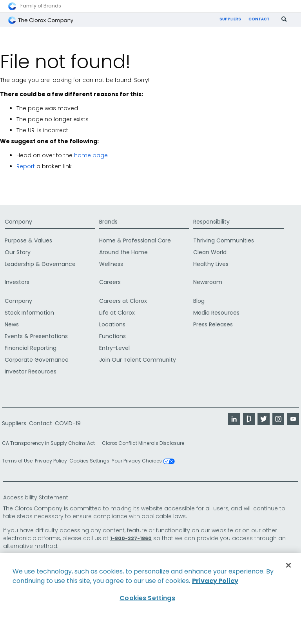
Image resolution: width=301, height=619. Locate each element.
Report (25, 167)
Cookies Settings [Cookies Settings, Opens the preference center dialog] (147, 598)
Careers (110, 282)
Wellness (111, 264)
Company (18, 222)
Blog (199, 301)
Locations (112, 325)
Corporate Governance (37, 360)
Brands (108, 222)
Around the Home (123, 253)
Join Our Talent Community (137, 360)
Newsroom (207, 282)
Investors (17, 282)
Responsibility (211, 222)
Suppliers (230, 19)
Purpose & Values (28, 241)
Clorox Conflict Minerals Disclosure (143, 444)
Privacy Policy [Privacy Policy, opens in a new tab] (215, 580)
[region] (150, 586)
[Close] (288, 565)
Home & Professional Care (135, 241)
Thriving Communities (223, 241)
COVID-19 (68, 424)
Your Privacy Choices (143, 461)
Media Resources (216, 313)
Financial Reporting (30, 348)
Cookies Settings (89, 461)
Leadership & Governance (40, 264)
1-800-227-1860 (131, 538)
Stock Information (29, 313)
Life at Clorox (117, 313)
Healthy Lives (210, 264)
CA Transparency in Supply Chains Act (51, 444)
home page (91, 156)
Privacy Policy (51, 461)
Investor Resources (30, 372)
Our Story (18, 253)
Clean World (210, 253)
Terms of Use (17, 461)
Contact (259, 19)
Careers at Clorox (123, 301)
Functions (112, 336)
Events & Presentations (36, 336)
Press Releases (213, 325)
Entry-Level (114, 348)
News (12, 325)
